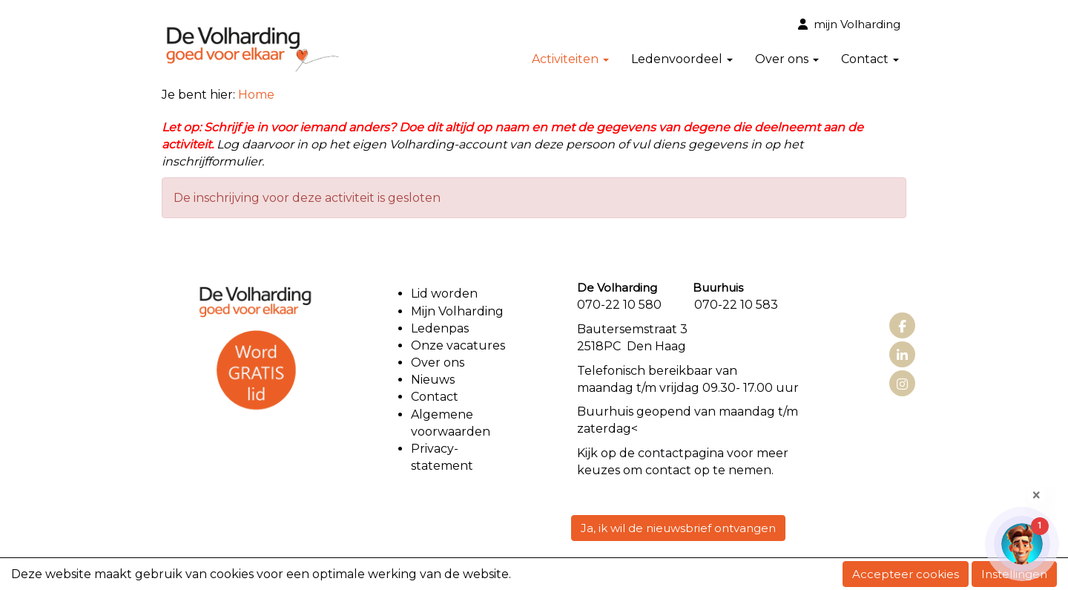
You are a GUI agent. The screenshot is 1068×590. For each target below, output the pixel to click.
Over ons (787, 59)
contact (661, 453)
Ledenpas (440, 328)
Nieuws (433, 380)
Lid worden (444, 293)
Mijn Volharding (457, 311)
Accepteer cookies (905, 574)
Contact (870, 59)
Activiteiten (570, 59)
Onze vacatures (459, 345)
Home (256, 95)
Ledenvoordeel (682, 59)
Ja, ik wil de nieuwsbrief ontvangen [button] (678, 528)
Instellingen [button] (1014, 574)
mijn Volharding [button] (849, 24)
